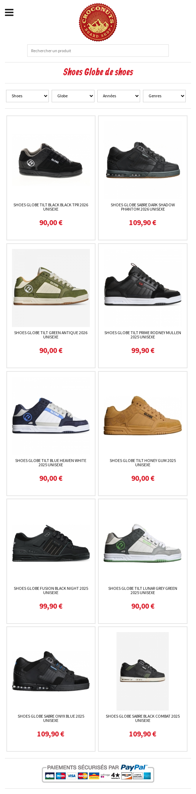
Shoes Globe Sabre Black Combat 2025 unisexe (143, 718)
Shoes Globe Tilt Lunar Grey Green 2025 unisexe (142, 590)
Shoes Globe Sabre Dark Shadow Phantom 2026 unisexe (143, 207)
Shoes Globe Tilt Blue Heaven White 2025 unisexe (50, 462)
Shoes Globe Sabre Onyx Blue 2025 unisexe (51, 718)
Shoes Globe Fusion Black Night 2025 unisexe (51, 590)
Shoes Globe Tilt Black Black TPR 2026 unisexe (50, 207)
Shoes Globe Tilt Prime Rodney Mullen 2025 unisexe (142, 334)
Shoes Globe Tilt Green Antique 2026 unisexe (50, 334)
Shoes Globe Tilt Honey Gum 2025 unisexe (143, 462)
